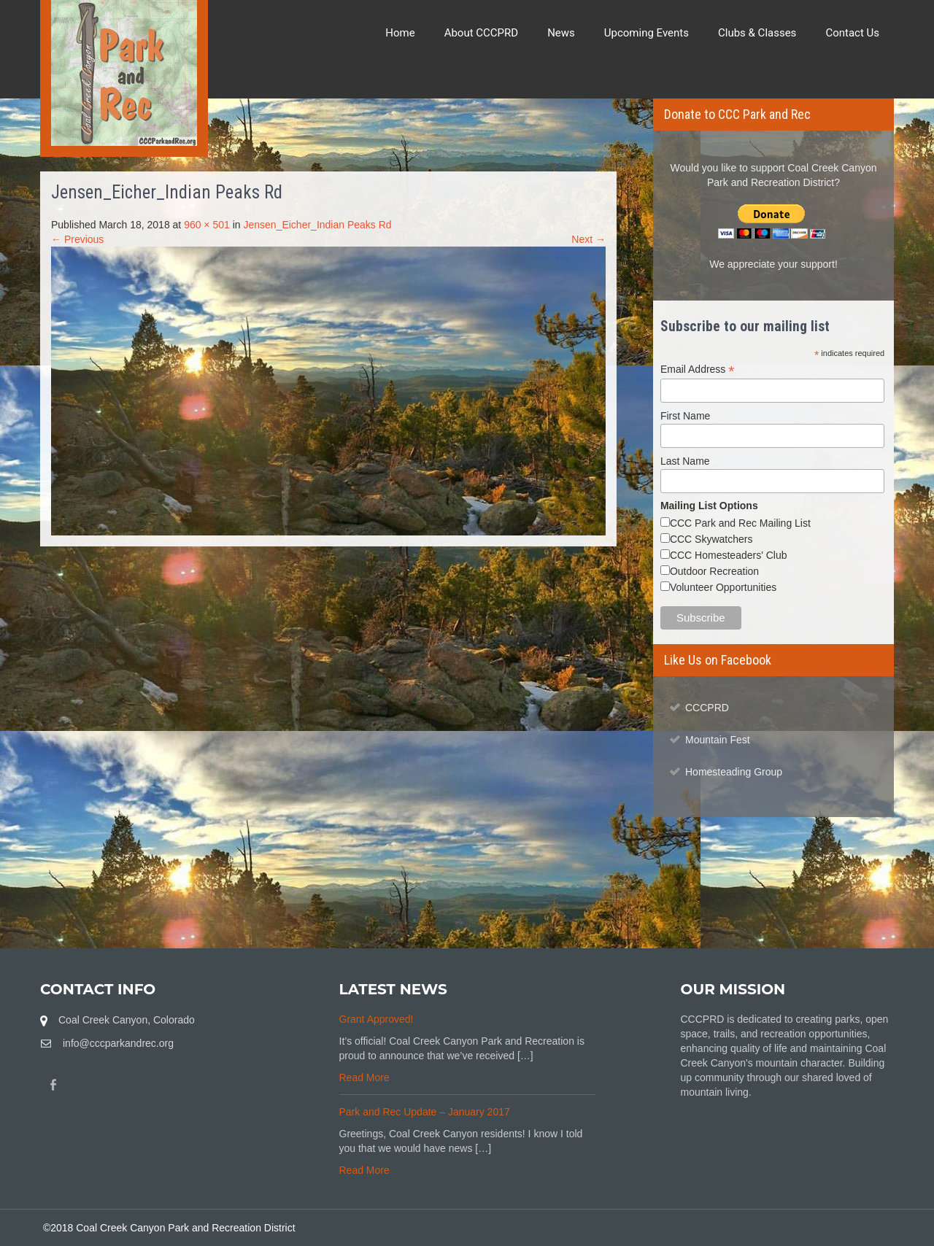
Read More (364, 1077)
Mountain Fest (717, 740)
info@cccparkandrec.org (118, 1043)
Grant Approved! (376, 1019)
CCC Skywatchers (711, 539)
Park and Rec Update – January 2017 (424, 1112)
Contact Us (852, 32)
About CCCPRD (481, 32)
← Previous (77, 239)
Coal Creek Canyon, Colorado (126, 1020)
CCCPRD (707, 707)
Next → (588, 239)
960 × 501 (207, 225)
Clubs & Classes (757, 32)
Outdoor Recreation (714, 571)
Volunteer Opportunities (723, 587)
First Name (685, 416)
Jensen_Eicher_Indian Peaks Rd (317, 225)
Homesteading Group (733, 772)
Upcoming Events (646, 32)
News (561, 32)
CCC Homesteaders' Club (728, 555)
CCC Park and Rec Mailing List (740, 523)
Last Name (685, 461)
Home (399, 32)
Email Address (697, 369)
